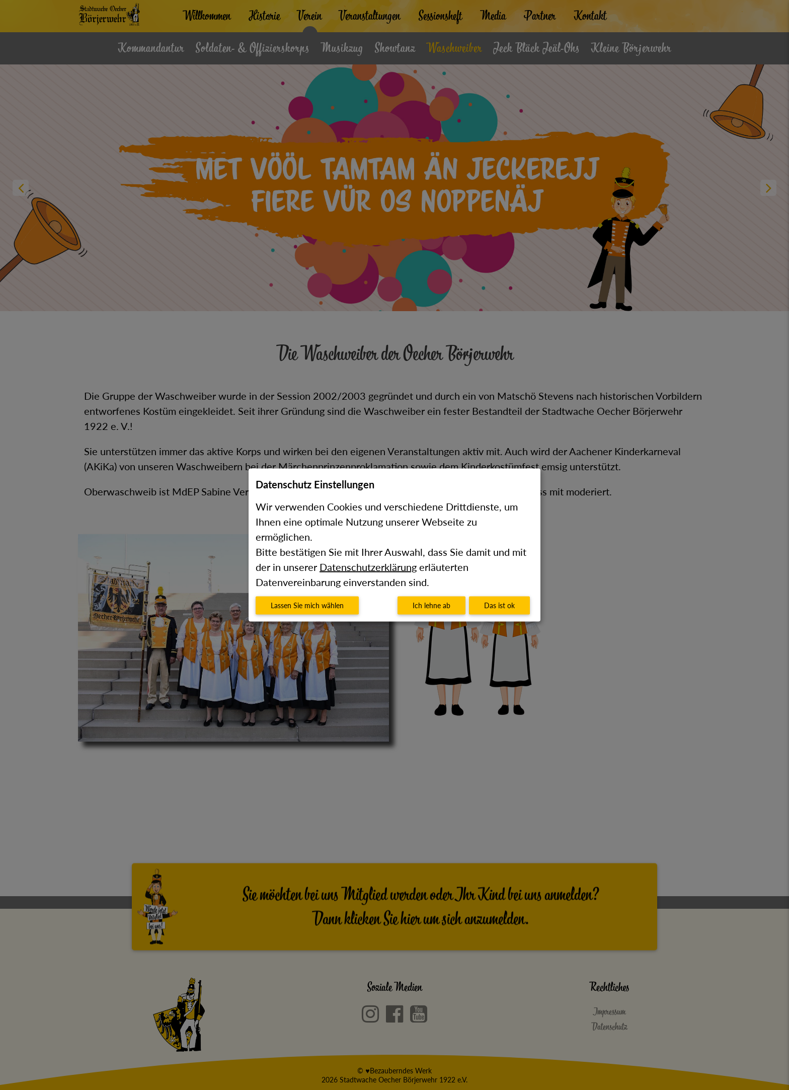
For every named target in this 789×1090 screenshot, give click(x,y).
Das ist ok (499, 605)
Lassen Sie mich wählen (307, 605)
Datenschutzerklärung (368, 567)
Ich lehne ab (431, 605)
